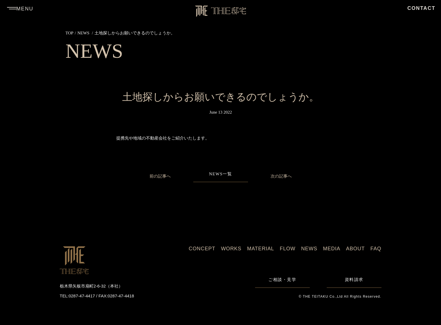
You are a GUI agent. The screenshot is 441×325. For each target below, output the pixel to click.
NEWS (83, 33)
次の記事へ (281, 176)
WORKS (231, 248)
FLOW (288, 248)
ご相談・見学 (282, 280)
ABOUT (355, 248)
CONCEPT (202, 248)
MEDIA (332, 248)
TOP (69, 33)
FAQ (375, 248)
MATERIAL (260, 248)
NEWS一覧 (220, 174)
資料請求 (354, 280)
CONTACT (421, 8)
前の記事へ (160, 176)
